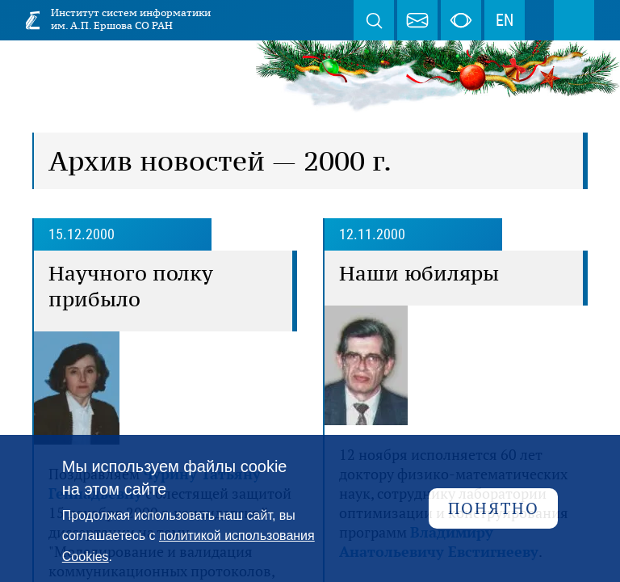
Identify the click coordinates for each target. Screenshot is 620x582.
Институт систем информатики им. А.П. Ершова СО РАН (131, 19)
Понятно (493, 508)
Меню (574, 20)
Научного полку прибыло (130, 286)
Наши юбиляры (419, 273)
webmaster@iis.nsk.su (417, 20)
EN (504, 20)
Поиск (374, 20)
